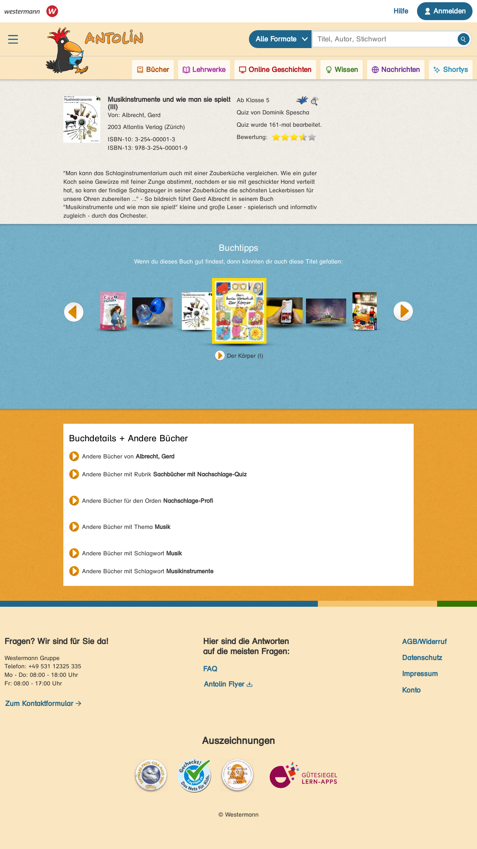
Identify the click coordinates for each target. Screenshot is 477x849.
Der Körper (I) (245, 355)
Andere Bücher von (128, 456)
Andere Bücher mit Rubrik (164, 474)
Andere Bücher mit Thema (126, 526)
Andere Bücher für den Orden (147, 500)
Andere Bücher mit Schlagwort (132, 553)
